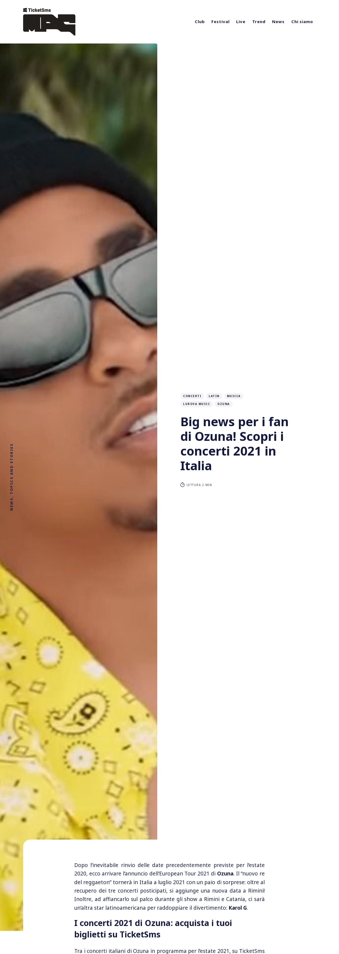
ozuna (223, 404)
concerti (192, 396)
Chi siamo (302, 21)
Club (200, 21)
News (278, 21)
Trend (259, 21)
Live (240, 21)
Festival (220, 21)
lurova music (196, 404)
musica (234, 396)
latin (214, 396)
